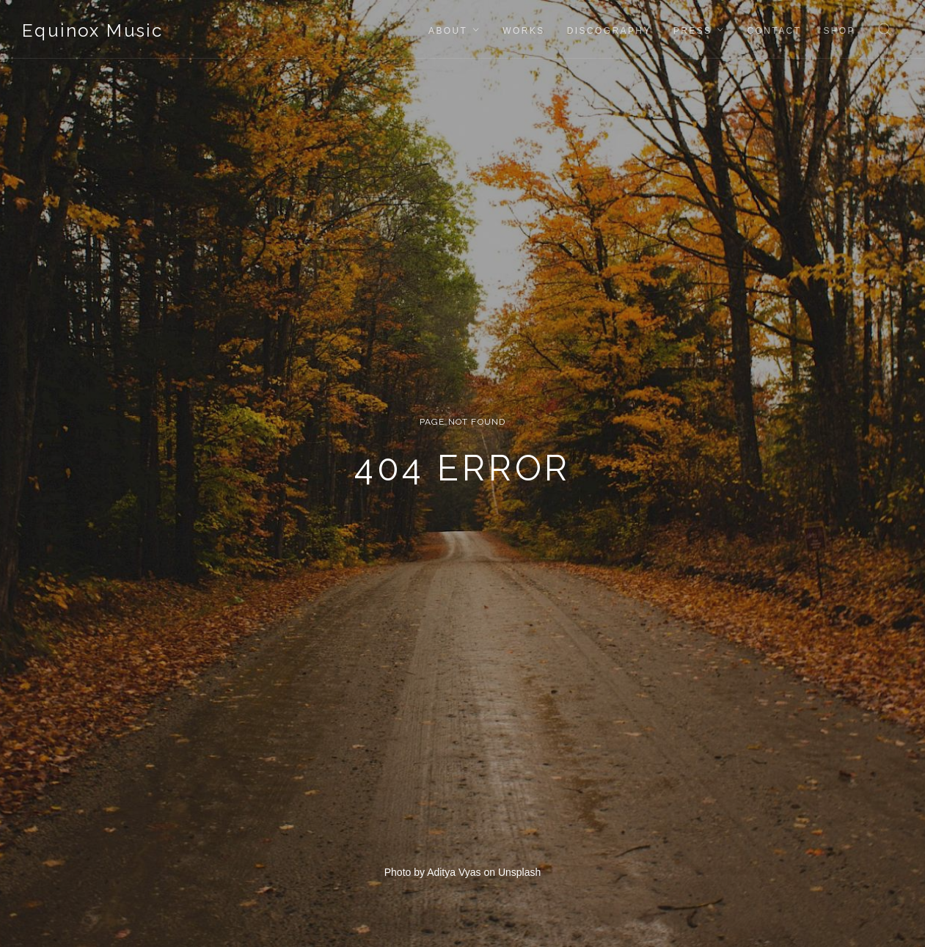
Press (692, 31)
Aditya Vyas (453, 872)
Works (523, 31)
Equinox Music (92, 30)
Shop (839, 31)
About (447, 31)
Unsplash (519, 872)
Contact (774, 31)
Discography (609, 31)
